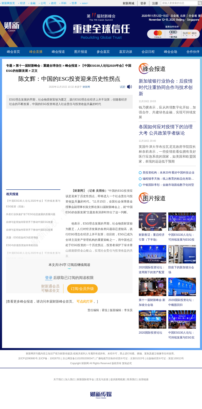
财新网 (86, 86)
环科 (64, 3)
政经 (53, 3)
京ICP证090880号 (28, 358)
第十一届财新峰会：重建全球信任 (39, 65)
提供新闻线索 (117, 379)
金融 (33, 3)
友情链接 (144, 379)
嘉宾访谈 (125, 51)
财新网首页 (8, 3)
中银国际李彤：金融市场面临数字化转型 (168, 184)
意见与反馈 (102, 379)
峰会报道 (58, 51)
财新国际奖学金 (85, 379)
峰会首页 (13, 51)
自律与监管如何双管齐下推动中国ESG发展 (29, 222)
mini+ (85, 3)
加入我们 (70, 379)
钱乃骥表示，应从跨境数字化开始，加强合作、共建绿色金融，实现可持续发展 (167, 112)
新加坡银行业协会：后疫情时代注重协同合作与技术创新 (166, 87)
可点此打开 (85, 301)
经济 (22, 3)
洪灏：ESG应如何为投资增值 (22, 237)
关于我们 (58, 379)
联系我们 (132, 379)
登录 (143, 3)
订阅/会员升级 (82, 289)
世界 (74, 3)
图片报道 (80, 51)
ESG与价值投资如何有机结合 (22, 245)
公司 (43, 3)
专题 (9, 65)
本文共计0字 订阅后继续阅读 (69, 264)
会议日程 (148, 51)
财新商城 (128, 3)
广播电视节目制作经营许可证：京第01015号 (120, 358)
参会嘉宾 (103, 51)
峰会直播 (35, 51)
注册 (155, 3)
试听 (122, 86)
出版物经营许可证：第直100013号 (165, 358)
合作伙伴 (193, 51)
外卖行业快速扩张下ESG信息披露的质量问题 (30, 214)
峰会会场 (170, 51)
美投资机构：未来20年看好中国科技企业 (168, 172)
